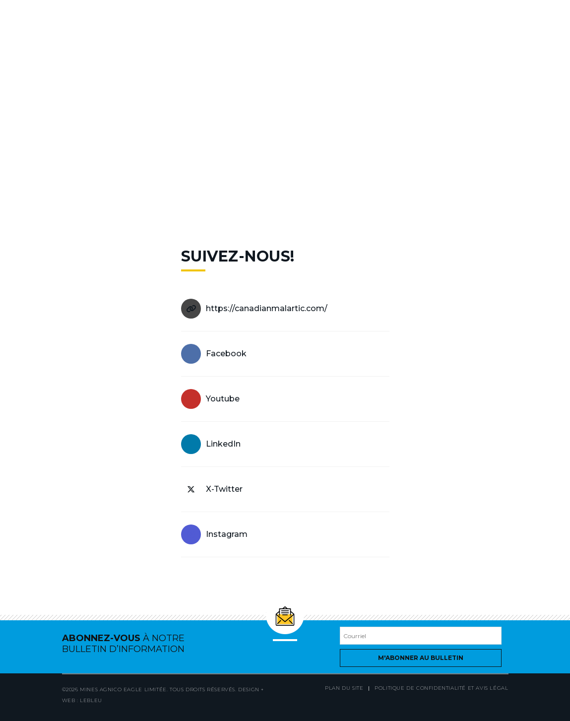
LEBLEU (91, 700)
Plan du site (344, 688)
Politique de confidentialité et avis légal (441, 688)
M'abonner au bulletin (420, 657)
